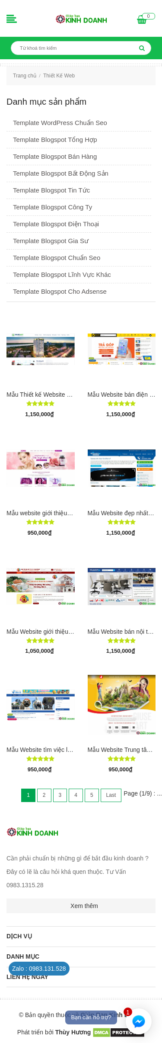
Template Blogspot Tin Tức (51, 190)
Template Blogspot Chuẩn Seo (56, 257)
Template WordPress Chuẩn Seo (60, 122)
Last (111, 795)
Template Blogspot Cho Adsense (60, 291)
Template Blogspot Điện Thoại (56, 224)
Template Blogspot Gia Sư (51, 240)
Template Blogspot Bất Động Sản (60, 173)
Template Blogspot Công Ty (52, 207)
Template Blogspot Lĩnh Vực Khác (62, 274)
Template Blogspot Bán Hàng (55, 156)
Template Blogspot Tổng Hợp (55, 139)
